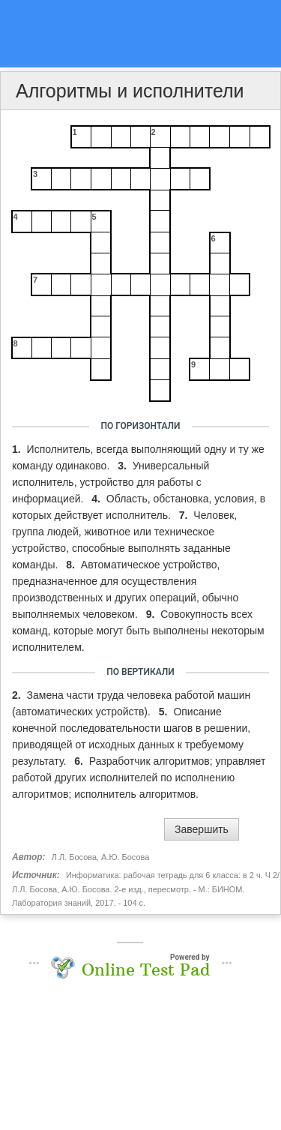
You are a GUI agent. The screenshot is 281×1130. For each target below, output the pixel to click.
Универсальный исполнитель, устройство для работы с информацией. (110, 482)
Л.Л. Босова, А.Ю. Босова (100, 857)
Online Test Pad (146, 969)
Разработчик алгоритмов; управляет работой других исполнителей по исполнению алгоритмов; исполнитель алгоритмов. (138, 777)
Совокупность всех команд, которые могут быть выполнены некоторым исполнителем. (138, 630)
